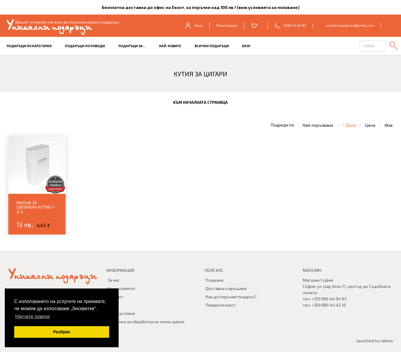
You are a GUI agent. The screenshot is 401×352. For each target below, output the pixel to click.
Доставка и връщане (226, 288)
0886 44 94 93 (295, 25)
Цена (370, 125)
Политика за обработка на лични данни (145, 321)
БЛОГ (246, 46)
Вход (194, 25)
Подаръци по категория (29, 46)
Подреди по (282, 125)
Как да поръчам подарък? (231, 296)
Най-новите (170, 46)
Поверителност (221, 304)
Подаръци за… (132, 46)
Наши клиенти (121, 288)
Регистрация (226, 25)
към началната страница (200, 102)
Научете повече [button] (32, 316)
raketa (386, 340)
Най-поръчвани (318, 125)
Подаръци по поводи (85, 46)
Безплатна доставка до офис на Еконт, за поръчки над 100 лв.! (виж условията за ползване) (201, 7)
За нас (113, 280)
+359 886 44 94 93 (328, 298)
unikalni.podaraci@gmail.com (350, 25)
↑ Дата (349, 125)
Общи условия (121, 313)
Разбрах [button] (61, 331)
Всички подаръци (212, 46)
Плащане (215, 280)
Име (389, 125)
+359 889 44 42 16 (328, 304)
